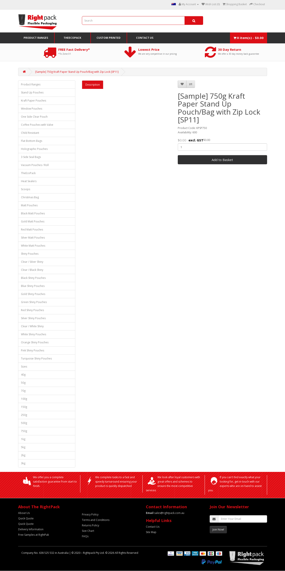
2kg (23, 455)
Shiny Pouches (29, 254)
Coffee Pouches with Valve (37, 125)
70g (23, 391)
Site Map (151, 532)
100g (24, 399)
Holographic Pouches (34, 149)
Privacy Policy (90, 514)
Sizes (24, 366)
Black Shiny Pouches (33, 278)
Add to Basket (222, 160)
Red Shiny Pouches (32, 310)
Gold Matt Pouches (32, 221)
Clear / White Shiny (32, 326)
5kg (23, 447)
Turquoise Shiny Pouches (36, 358)
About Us (24, 513)
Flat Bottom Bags (31, 141)
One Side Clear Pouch (34, 117)
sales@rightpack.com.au (165, 513)
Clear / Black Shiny (32, 270)
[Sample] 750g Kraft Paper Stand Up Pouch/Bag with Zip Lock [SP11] (77, 72)
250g (24, 415)
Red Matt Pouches (32, 229)
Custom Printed (109, 38)
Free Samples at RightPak (33, 535)
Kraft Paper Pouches (33, 100)
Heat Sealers (28, 181)
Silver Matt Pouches (33, 237)
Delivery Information (30, 529)
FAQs (85, 536)
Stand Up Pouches (32, 92)
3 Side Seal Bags (31, 157)
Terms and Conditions (95, 520)
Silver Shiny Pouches (33, 318)
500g (24, 423)
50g (23, 383)
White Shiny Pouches (33, 334)
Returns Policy (90, 525)
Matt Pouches (29, 205)
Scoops (25, 189)
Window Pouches (31, 108)
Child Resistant (30, 133)
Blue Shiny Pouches (33, 286)
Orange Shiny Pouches (34, 342)
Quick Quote (26, 518)
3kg (23, 463)
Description (92, 84)
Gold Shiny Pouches (33, 294)
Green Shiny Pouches (34, 302)
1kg (23, 439)
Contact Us (144, 38)
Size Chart (88, 531)
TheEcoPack (72, 38)
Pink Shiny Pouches (32, 350)
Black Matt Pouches (33, 213)
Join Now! (218, 529)
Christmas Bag (30, 197)
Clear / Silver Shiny (32, 262)
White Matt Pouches (33, 245)
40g (23, 374)
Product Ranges (36, 38)
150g (24, 407)
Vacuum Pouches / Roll (35, 165)
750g (24, 431)
